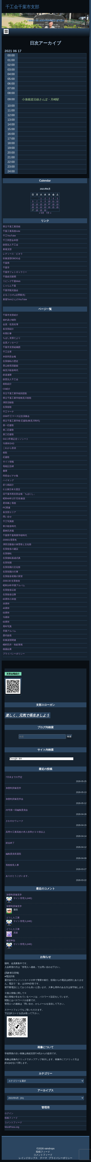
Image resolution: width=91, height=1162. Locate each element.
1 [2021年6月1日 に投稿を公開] (40, 198)
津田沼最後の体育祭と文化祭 (17, 544)
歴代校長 (7, 635)
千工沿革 (7, 351)
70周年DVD (8, 443)
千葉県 (6, 263)
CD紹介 (6, 389)
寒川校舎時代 (9, 526)
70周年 (6, 617)
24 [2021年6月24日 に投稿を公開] (49, 207)
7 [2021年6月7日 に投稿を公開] (36, 201)
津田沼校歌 (8, 402)
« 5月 (41, 213)
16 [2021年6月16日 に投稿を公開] (45, 204)
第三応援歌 (8, 434)
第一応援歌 (8, 425)
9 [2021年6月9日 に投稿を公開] (45, 201)
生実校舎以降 (9, 594)
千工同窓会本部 (10, 240)
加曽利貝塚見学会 (14, 799)
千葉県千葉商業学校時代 (15, 535)
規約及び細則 (9, 320)
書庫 (5, 471)
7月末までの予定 (14, 777)
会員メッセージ (10, 342)
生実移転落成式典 (11, 558)
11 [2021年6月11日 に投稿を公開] (53, 201)
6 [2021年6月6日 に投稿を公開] (32, 201)
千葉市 (6, 267)
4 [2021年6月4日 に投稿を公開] (53, 198)
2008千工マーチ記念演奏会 (16, 416)
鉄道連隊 (7, 375)
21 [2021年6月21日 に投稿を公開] (37, 207)
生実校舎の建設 (10, 549)
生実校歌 (7, 407)
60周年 (6, 622)
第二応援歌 (8, 430)
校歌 (5, 452)
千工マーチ (8, 411)
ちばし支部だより (11, 338)
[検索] (41, 758)
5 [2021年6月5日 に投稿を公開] (57, 198)
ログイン (9, 1113)
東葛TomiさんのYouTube (15, 299)
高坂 (15, 932)
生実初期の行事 (10, 571)
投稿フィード (11, 1118)
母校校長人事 (12, 865)
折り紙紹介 (8, 485)
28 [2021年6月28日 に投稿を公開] (37, 210)
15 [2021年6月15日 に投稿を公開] (41, 204)
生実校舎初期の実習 (13, 576)
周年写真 (7, 626)
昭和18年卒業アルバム (14, 585)
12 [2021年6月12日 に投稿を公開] (57, 201)
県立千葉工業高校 (11, 226)
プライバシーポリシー (14, 653)
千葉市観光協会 (10, 290)
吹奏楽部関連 (9, 640)
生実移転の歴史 (10, 361)
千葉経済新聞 (9, 276)
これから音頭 (9, 448)
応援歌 (6, 457)
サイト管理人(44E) (22, 898)
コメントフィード (13, 1122)
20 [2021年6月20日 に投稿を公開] (33, 207)
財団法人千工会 (10, 244)
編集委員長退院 (13, 854)
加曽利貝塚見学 (13, 788)
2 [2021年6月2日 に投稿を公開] (45, 198)
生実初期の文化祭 (11, 567)
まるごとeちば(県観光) (14, 295)
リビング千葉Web (12, 281)
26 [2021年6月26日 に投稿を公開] (57, 207)
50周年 (6, 612)
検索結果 (7, 649)
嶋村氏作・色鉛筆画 (13, 644)
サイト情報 (8, 461)
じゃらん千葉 (9, 285)
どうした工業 (13, 917)
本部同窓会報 (9, 356)
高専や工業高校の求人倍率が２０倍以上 (25, 832)
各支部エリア (9, 512)
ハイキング (8, 480)
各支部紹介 (8, 329)
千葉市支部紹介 (10, 315)
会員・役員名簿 (10, 324)
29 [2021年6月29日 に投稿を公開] (41, 210)
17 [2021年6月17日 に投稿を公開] (49, 204)
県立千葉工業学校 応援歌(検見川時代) (21, 420)
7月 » (48, 213)
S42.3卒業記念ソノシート (15, 439)
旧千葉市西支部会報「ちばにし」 (19, 494)
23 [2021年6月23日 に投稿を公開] (45, 207)
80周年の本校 (9, 599)
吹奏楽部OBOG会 (11, 258)
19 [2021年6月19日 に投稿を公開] (57, 204)
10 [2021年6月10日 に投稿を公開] (49, 201)
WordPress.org (12, 1127)
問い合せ (7, 516)
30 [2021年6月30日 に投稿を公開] (45, 210)
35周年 (6, 603)
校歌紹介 (7, 384)
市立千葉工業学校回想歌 (15, 393)
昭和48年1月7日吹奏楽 (14, 498)
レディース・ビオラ (13, 254)
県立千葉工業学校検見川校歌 (17, 398)
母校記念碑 (8, 466)
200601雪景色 (10, 540)
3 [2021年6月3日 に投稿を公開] (49, 198)
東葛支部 (7, 249)
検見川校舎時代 (10, 370)
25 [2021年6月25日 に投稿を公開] (53, 207)
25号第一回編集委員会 (17, 810)
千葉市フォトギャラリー (15, 272)
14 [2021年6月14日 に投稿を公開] (37, 204)
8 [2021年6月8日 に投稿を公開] (40, 201)
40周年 (6, 608)
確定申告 (10, 940)
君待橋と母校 (9, 503)
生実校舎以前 (9, 590)
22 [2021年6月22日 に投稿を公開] (41, 207)
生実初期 (7, 562)
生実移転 (7, 553)
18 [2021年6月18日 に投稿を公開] (53, 204)
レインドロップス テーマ (33, 1158)
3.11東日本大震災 (11, 489)
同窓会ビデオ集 (10, 475)
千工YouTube (9, 235)
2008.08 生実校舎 (11, 581)
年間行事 (7, 333)
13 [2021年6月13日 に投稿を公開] (33, 204)
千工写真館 (8, 521)
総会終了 (10, 843)
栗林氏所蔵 (8, 530)
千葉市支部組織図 (11, 347)
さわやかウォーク (14, 821)
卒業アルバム (9, 631)
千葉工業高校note (11, 231)
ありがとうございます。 (18, 876)
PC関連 (6, 507)
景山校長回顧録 (10, 365)
